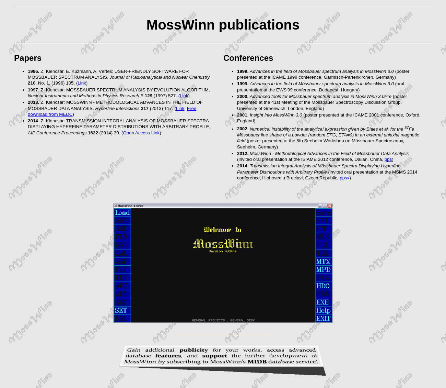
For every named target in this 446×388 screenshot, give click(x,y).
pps (388, 159)
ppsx (344, 177)
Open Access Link (141, 132)
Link (82, 83)
